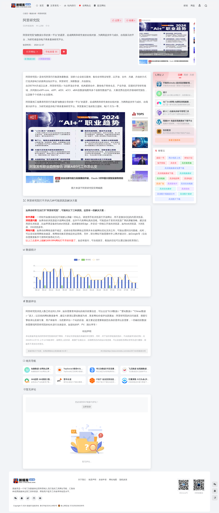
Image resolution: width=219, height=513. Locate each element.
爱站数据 (126, 311)
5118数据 (113, 311)
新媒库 (29, 506)
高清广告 (160, 183)
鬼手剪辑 (161, 163)
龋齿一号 (160, 158)
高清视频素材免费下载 (174, 168)
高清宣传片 (172, 183)
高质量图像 (187, 163)
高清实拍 (185, 189)
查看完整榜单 (174, 140)
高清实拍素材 (165, 189)
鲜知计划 (188, 158)
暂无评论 (31, 389)
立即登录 (87, 407)
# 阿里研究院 (44, 59)
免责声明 (92, 479)
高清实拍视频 (187, 183)
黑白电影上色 (174, 158)
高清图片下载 (174, 199)
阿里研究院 (31, 77)
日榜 (180, 75)
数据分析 (33, 13)
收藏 (130, 20)
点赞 (116, 20)
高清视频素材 (185, 173)
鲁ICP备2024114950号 (48, 506)
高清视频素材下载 (165, 173)
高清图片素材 (186, 194)
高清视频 (161, 178)
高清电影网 (174, 178)
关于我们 (82, 479)
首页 (26, 13)
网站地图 (113, 479)
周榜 (186, 75)
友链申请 (103, 479)
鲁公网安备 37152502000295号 (71, 506)
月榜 (192, 75)
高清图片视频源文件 (166, 194)
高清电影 (188, 178)
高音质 (173, 163)
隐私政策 (123, 479)
